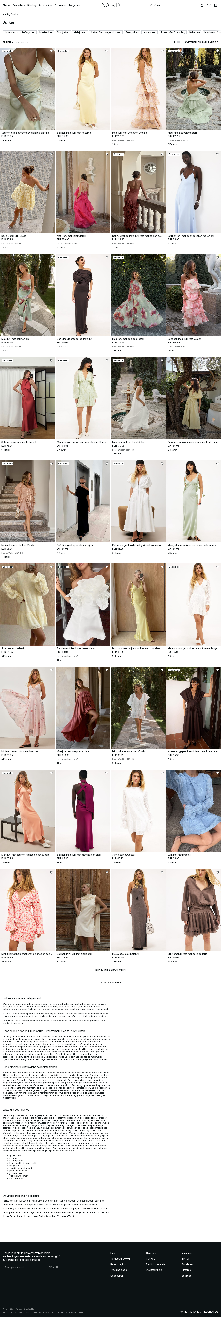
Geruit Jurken (100, 1208)
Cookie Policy (61, 1312)
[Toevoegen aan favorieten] (51, 51)
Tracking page (118, 1269)
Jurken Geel (87, 1208)
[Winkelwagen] (215, 5)
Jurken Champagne (70, 1208)
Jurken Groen (42, 1212)
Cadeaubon (117, 1275)
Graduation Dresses (12, 1204)
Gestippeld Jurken (12, 1212)
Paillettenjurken (10, 1200)
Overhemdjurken (85, 1200)
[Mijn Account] (202, 5)
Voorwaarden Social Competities (28, 1312)
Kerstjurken (64, 1204)
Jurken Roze (9, 1216)
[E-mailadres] (24, 1267)
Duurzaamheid (154, 1269)
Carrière (150, 1258)
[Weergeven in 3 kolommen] (179, 42)
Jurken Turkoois (40, 1216)
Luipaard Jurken (58, 1212)
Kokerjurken (38, 1200)
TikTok (185, 1258)
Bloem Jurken (38, 1208)
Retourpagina (118, 1264)
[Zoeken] (172, 5)
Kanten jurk (24, 1200)
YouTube (187, 1275)
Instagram (187, 1253)
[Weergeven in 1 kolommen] (168, 42)
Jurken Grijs (28, 1212)
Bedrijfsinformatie (155, 1264)
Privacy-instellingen (77, 1312)
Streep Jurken (24, 1216)
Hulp (113, 1253)
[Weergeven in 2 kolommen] (173, 42)
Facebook (187, 1264)
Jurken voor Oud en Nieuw (85, 1204)
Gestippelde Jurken (34, 1204)
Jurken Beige (9, 1208)
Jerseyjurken (51, 1200)
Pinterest (186, 1269)
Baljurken (99, 1200)
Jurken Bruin (53, 1208)
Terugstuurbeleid (120, 1258)
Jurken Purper (89, 1212)
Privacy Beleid (48, 1312)
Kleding (6, 14)
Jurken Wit (54, 1216)
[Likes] (209, 5)
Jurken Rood (104, 1212)
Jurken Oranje (74, 1212)
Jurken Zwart (67, 1216)
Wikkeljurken (51, 1204)
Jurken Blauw (23, 1208)
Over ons (151, 1253)
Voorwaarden (8, 1312)
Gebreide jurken (67, 1200)
